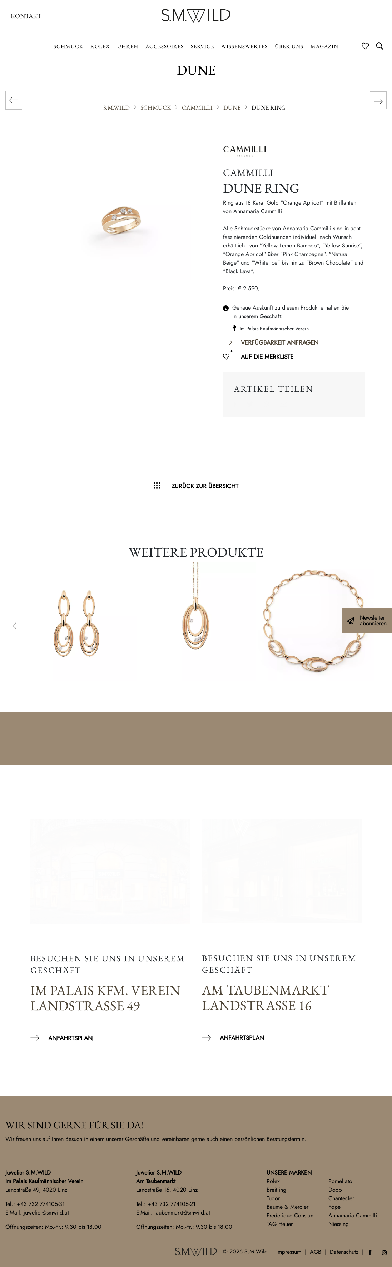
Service (202, 46)
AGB (315, 1252)
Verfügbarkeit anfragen (279, 342)
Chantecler (341, 1198)
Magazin (324, 46)
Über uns (289, 46)
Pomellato (340, 1181)
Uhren (127, 46)
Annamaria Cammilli (352, 1215)
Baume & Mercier (287, 1207)
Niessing (338, 1224)
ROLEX (100, 46)
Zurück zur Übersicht (205, 486)
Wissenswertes (244, 46)
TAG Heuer (280, 1224)
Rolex (273, 1181)
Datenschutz (344, 1252)
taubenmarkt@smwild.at (182, 1212)
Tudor (273, 1198)
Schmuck (68, 46)
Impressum (288, 1252)
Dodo (335, 1190)
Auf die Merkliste (267, 356)
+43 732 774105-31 (41, 1204)
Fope (334, 1207)
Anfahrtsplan (70, 1038)
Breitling (276, 1190)
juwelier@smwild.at (46, 1212)
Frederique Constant (291, 1215)
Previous (14, 626)
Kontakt (26, 16)
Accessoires (164, 46)
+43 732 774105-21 (171, 1204)
